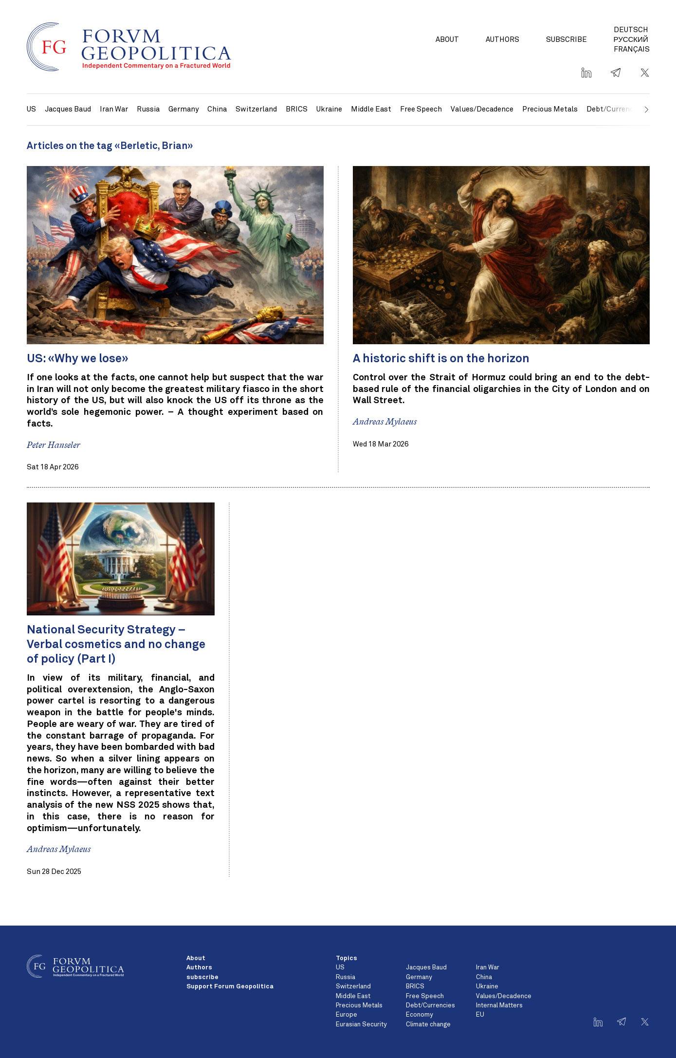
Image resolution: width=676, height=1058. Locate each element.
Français (632, 49)
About (447, 39)
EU (480, 1015)
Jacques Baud (68, 109)
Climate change (428, 1024)
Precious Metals (550, 109)
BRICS (297, 109)
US (31, 109)
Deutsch (631, 30)
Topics (346, 958)
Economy (419, 1015)
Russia (148, 109)
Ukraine (329, 109)
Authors (502, 39)
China (217, 109)
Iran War (114, 109)
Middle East (371, 109)
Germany (183, 109)
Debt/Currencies (430, 1005)
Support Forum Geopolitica (230, 987)
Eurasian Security (361, 1024)
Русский (631, 39)
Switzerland (256, 109)
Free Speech (421, 109)
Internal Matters (499, 1005)
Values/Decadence (482, 109)
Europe (346, 1015)
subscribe (566, 39)
